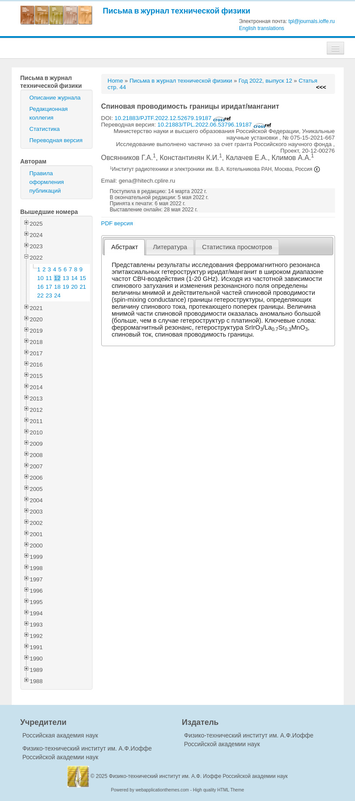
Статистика (45, 129)
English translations (261, 28)
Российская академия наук (60, 735)
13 (66, 278)
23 (49, 295)
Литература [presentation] (170, 247)
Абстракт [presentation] (124, 247)
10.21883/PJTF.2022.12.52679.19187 (173, 118)
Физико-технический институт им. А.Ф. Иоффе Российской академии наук (198, 776)
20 (74, 287)
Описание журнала (55, 97)
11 (49, 278)
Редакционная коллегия (49, 113)
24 (57, 295)
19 (66, 287)
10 (40, 278)
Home (115, 80)
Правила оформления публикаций (47, 182)
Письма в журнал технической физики (177, 11)
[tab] (124, 247)
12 (57, 278)
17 (49, 287)
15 (83, 278)
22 (40, 295)
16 (40, 287)
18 (57, 287)
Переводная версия (56, 140)
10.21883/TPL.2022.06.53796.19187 (214, 124)
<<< (321, 87)
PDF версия (117, 223)
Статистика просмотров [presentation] (237, 247)
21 (83, 287)
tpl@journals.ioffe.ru (312, 21)
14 (74, 278)
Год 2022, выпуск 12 (265, 80)
